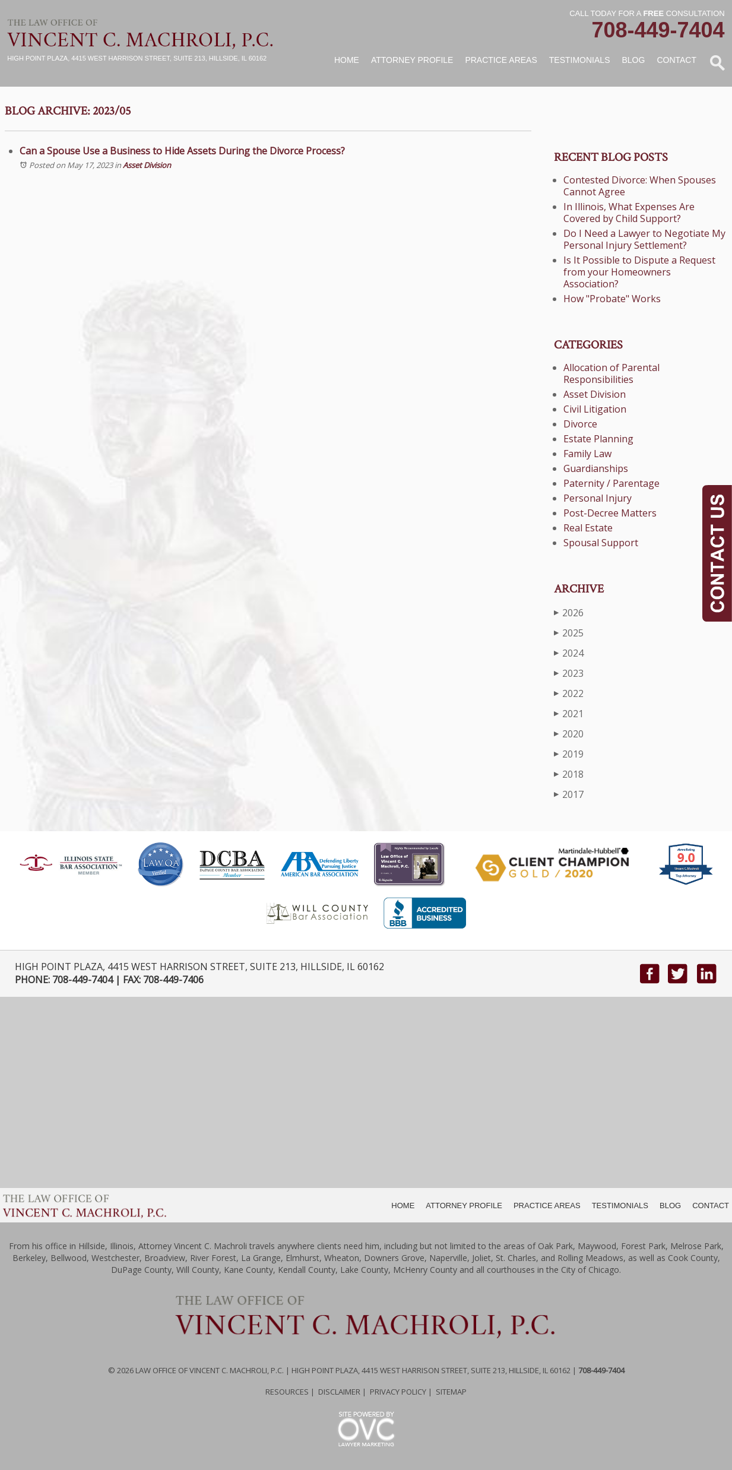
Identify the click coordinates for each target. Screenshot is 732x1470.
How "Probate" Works (612, 298)
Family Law (587, 453)
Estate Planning (598, 438)
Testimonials (579, 60)
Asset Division (147, 165)
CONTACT (710, 1205)
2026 (569, 612)
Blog (633, 60)
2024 (569, 653)
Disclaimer (339, 1391)
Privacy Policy (398, 1391)
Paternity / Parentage (611, 483)
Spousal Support (600, 542)
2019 (569, 754)
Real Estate (588, 527)
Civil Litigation (594, 409)
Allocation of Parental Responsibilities (611, 373)
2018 (569, 774)
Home (346, 60)
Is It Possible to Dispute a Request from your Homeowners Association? (639, 272)
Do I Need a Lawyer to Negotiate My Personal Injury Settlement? (644, 239)
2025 (569, 632)
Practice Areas (501, 60)
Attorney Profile (412, 60)
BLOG (670, 1205)
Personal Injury (597, 498)
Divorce (580, 423)
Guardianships (595, 468)
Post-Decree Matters (610, 512)
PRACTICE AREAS (547, 1205)
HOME (402, 1205)
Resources (287, 1391)
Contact (676, 60)
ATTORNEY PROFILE (464, 1205)
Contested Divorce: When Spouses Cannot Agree (639, 185)
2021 (569, 713)
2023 (569, 673)
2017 (569, 794)
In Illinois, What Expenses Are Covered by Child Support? (629, 212)
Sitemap (451, 1391)
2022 (569, 693)
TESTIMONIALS (620, 1205)
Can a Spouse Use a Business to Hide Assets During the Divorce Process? (182, 150)
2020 (569, 733)
